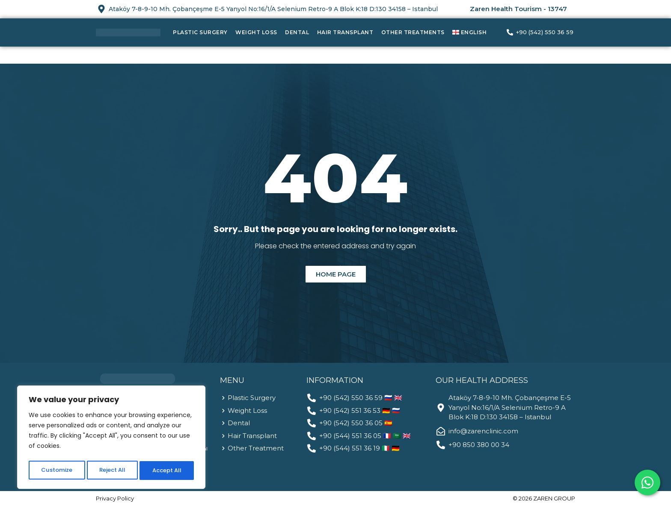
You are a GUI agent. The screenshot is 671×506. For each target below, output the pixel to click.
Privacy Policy (115, 498)
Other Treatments (413, 32)
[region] (111, 439)
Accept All (167, 470)
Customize (55, 470)
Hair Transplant (345, 32)
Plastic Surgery (200, 32)
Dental (297, 32)
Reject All (111, 470)
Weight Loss (256, 32)
